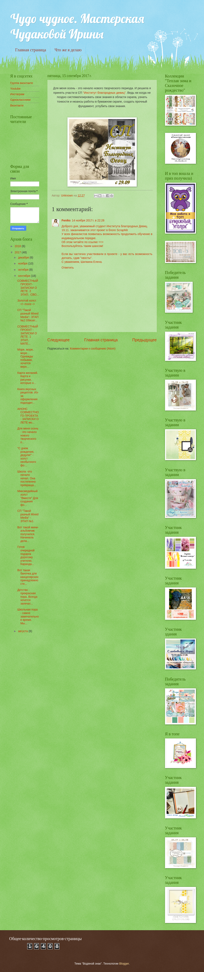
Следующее (58, 340)
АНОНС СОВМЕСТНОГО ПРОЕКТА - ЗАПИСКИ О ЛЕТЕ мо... (28, 415)
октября (23, 269)
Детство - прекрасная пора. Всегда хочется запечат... (27, 596)
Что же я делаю (67, 50)
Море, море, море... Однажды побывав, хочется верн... (25, 358)
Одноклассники (20, 99)
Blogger (124, 963)
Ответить (68, 267)
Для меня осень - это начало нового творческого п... (27, 435)
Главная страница (30, 50)
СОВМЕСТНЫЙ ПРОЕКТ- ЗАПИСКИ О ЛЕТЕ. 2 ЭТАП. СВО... (28, 287)
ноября (23, 263)
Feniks (66, 220)
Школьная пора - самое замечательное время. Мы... (28, 616)
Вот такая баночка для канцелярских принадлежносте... (27, 577)
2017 (18, 252)
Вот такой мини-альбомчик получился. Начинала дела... (28, 534)
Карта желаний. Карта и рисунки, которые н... (27, 378)
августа (23, 631)
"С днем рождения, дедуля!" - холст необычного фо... (26, 457)
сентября (24, 275)
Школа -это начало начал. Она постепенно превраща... (26, 478)
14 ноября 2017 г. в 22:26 (88, 220)
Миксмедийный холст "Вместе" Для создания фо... (27, 498)
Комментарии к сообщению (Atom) (93, 348)
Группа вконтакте (21, 83)
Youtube (15, 88)
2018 (18, 246)
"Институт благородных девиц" (104, 92)
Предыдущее (144, 340)
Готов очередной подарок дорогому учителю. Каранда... (25, 555)
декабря (23, 257)
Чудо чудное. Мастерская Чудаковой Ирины (77, 26)
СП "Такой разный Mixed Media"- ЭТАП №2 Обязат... (28, 315)
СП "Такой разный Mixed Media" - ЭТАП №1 (27, 516)
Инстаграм (17, 94)
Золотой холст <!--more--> (26, 302)
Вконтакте (17, 105)
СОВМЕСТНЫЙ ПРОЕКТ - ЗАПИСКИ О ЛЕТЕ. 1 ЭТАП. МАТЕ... (27, 335)
